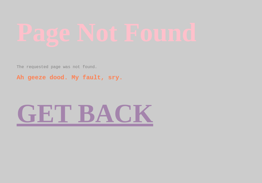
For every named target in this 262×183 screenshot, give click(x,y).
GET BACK (85, 113)
